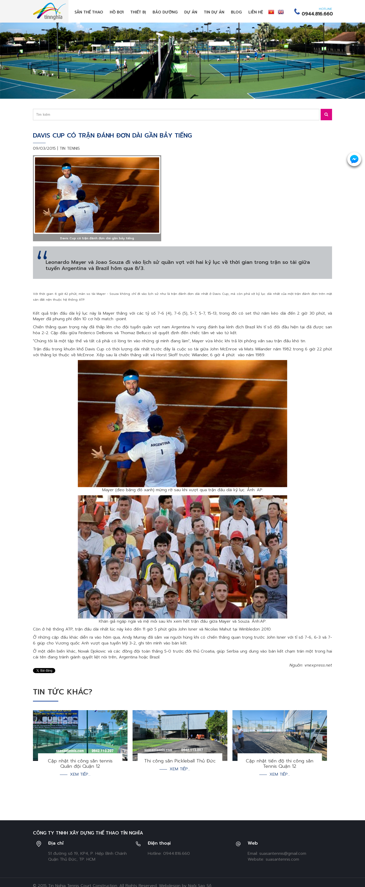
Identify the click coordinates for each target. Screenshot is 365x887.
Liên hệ (255, 12)
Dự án (190, 12)
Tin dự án (214, 12)
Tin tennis (70, 148)
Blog (236, 12)
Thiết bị (138, 12)
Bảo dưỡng (165, 12)
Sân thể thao (89, 12)
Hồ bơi (117, 12)
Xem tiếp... (80, 774)
